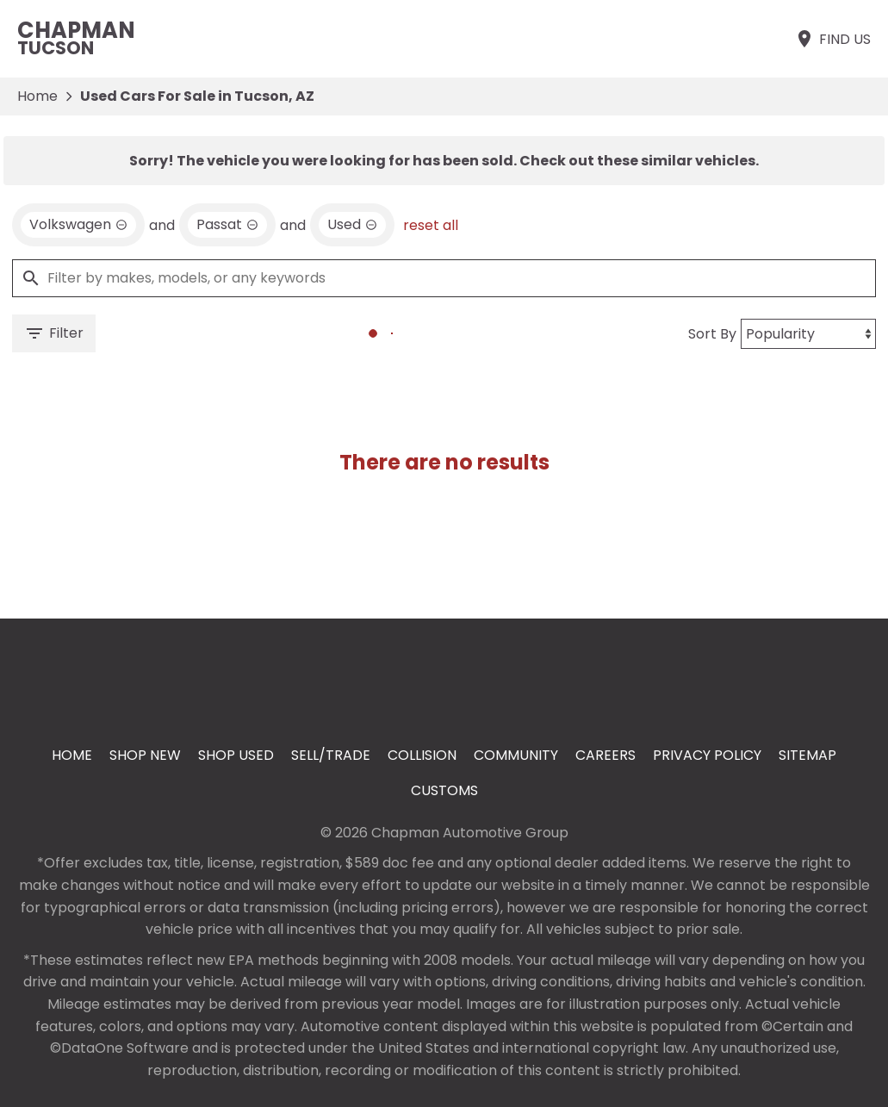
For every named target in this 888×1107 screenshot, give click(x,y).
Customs (444, 790)
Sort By (712, 334)
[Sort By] (808, 334)
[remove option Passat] (227, 225)
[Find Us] (832, 39)
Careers (605, 755)
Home (37, 96)
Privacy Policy (707, 755)
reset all (430, 225)
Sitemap (807, 755)
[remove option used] (352, 225)
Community (516, 755)
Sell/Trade (330, 755)
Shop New (145, 755)
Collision (422, 755)
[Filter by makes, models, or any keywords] (444, 278)
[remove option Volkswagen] (78, 225)
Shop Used (236, 755)
